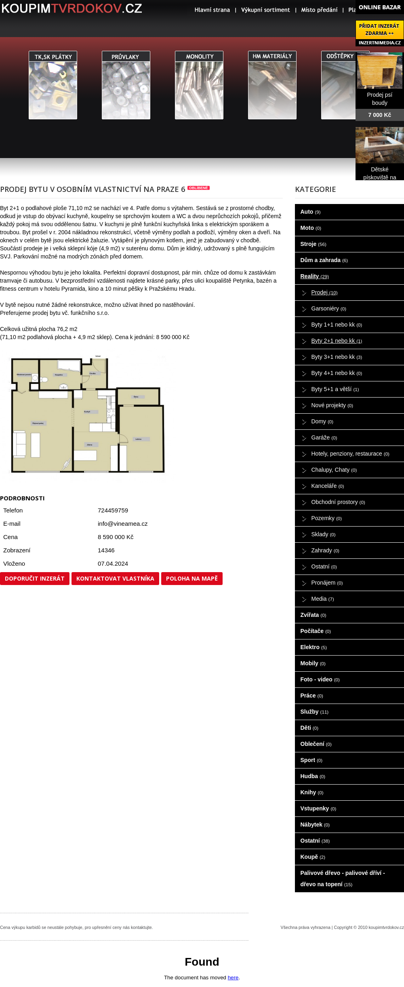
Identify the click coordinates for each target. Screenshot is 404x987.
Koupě (313, 857)
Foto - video (320, 679)
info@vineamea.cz (123, 523)
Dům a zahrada (324, 260)
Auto (311, 211)
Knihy (312, 792)
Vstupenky (319, 808)
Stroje (313, 244)
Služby (315, 711)
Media (322, 599)
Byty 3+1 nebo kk (336, 357)
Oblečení (316, 744)
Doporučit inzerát (35, 578)
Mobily (313, 663)
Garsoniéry (329, 308)
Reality (315, 276)
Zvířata (313, 615)
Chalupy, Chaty (334, 469)
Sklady (323, 534)
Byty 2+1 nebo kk (336, 340)
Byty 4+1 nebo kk (336, 373)
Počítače (316, 631)
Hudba (313, 776)
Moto (311, 228)
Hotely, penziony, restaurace (350, 453)
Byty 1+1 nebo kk (336, 324)
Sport (312, 760)
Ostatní (324, 566)
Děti (310, 728)
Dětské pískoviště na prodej (379, 177)
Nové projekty (332, 405)
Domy (322, 421)
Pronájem (327, 582)
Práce (312, 695)
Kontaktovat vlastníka (115, 578)
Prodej (324, 292)
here (233, 978)
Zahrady (325, 550)
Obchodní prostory (338, 502)
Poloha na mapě (192, 578)
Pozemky (326, 518)
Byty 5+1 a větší (335, 389)
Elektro (314, 647)
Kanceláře (327, 486)
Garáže (324, 437)
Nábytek (315, 824)
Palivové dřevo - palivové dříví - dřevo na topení (343, 878)
